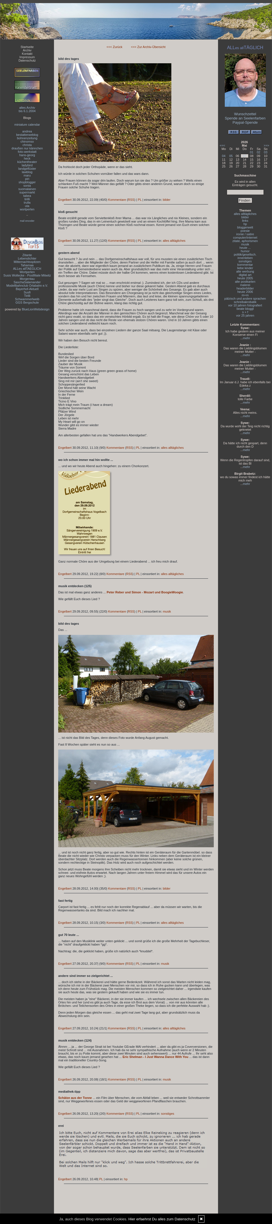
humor (245, 251)
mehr (246, 338)
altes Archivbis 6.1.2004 (27, 109)
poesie (245, 230)
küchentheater (27, 162)
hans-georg (27, 155)
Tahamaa (27, 265)
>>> (266, 145)
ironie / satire (245, 234)
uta (27, 206)
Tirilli (27, 295)
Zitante (27, 255)
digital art (245, 274)
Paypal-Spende (245, 122)
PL (140, 199)
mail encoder (27, 220)
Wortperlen (27, 272)
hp (126, 1179)
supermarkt (27, 192)
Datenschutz (27, 60)
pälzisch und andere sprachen (245, 298)
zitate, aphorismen (245, 241)
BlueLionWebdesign (35, 309)
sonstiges (167, 1113)
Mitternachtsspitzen (27, 261)
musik (167, 611)
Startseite (27, 47)
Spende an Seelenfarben (245, 118)
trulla (27, 202)
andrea (27, 131)
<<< (222, 145)
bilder (166, 199)
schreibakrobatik (245, 302)
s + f (245, 312)
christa (27, 145)
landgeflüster (27, 168)
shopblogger (27, 182)
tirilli (27, 199)
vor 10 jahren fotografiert (245, 305)
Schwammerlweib (27, 299)
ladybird (27, 165)
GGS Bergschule (27, 302)
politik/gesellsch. (245, 254)
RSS (131, 199)
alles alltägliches (174, 240)
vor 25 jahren (245, 315)
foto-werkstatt (27, 151)
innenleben (245, 258)
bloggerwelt (245, 227)
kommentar (245, 264)
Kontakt (27, 53)
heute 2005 (245, 278)
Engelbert (65, 199)
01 (251, 152)
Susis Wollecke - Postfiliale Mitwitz (27, 275)
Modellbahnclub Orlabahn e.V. (27, 285)
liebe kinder (245, 268)
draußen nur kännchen (27, 148)
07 (244, 156)
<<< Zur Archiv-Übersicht (148, 47)
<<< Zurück (114, 47)
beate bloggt (245, 308)
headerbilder (245, 288)
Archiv (27, 50)
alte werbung (245, 271)
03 (265, 152)
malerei (245, 285)
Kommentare (117, 199)
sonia (27, 185)
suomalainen (27, 189)
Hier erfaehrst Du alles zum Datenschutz (161, 1219)
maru (27, 175)
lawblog (27, 172)
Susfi (27, 292)
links (245, 220)
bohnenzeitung (27, 138)
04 (223, 156)
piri (27, 178)
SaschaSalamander (27, 282)
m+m (245, 295)
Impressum (27, 57)
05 (231, 156)
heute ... (245, 247)
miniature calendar (27, 124)
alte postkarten (245, 281)
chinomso (27, 141)
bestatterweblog (27, 134)
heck (27, 158)
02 (258, 152)
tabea (27, 195)
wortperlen (27, 209)
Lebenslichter (27, 258)
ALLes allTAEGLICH (27, 268)
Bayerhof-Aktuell (27, 289)
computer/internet (245, 237)
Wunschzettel (245, 114)
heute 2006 (245, 291)
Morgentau (27, 278)
